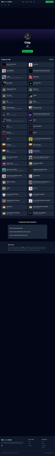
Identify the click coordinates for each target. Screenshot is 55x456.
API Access (30, 445)
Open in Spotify (27, 51)
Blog (31, 1)
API (34, 1)
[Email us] (1, 445)
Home (23, 1)
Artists (27, 1)
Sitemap (43, 447)
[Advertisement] (10, 18)
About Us (43, 443)
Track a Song (49, 1)
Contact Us (44, 445)
